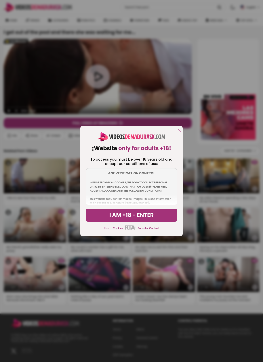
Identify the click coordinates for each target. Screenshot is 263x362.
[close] (179, 130)
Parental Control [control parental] (148, 228)
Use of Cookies (113, 228)
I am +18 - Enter (131, 215)
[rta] (130, 230)
